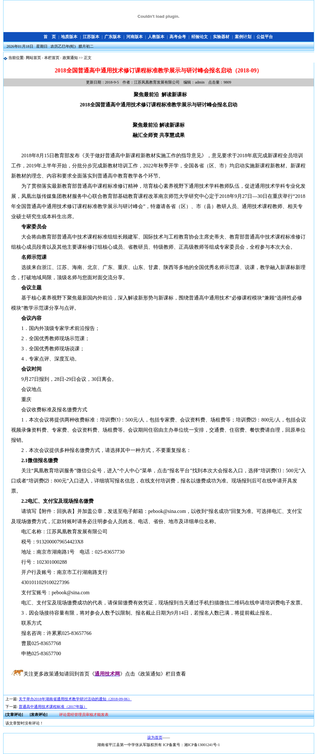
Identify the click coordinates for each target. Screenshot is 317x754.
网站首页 (33, 58)
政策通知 (70, 58)
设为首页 (154, 737)
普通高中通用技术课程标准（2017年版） (53, 706)
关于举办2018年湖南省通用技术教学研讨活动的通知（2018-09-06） (75, 699)
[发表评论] (38, 714)
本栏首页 (51, 58)
